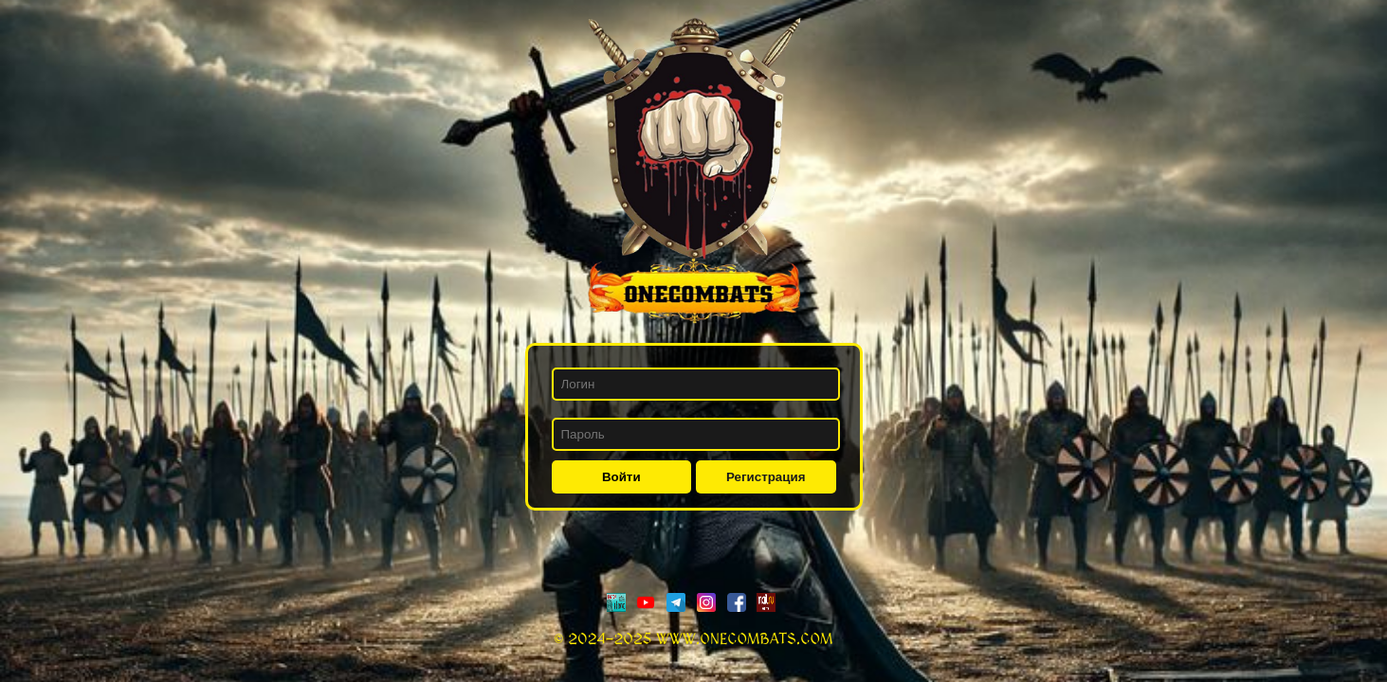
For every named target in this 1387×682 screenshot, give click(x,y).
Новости (76, 49)
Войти (621, 477)
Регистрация (765, 477)
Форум (60, 117)
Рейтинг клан (92, 83)
